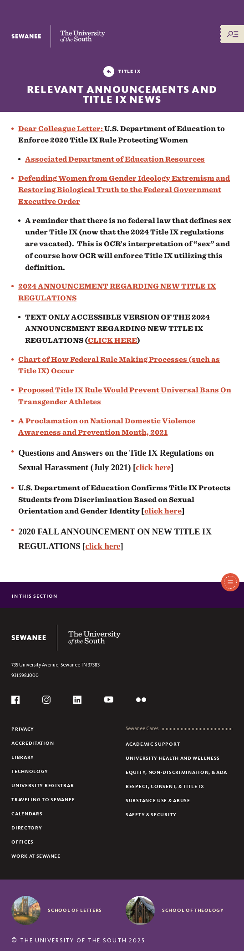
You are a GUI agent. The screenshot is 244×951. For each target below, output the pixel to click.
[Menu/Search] (232, 34)
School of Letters (75, 910)
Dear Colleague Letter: (61, 128)
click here (153, 467)
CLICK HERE (112, 340)
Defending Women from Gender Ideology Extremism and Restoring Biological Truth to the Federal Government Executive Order (124, 189)
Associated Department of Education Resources (115, 159)
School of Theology (193, 910)
